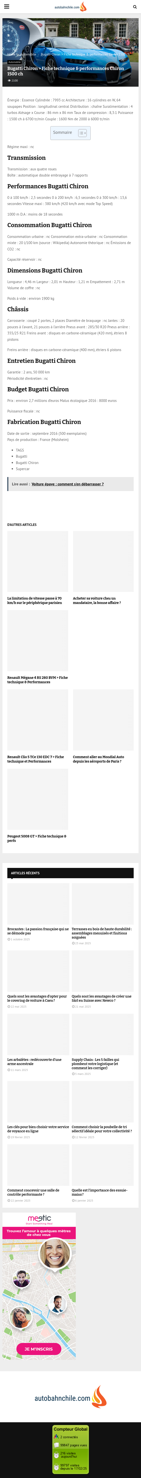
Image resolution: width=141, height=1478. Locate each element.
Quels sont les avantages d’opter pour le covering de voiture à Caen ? (37, 998)
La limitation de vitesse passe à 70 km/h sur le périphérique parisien (34, 600)
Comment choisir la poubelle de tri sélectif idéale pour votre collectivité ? (102, 1129)
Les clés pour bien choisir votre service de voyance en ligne (38, 1129)
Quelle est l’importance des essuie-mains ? (100, 1192)
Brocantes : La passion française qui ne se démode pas (38, 931)
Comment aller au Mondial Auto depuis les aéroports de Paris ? (98, 759)
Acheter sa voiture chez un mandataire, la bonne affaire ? (97, 600)
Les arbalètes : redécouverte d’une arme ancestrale (34, 1062)
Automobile (15, 62)
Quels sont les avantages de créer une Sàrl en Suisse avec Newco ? (102, 998)
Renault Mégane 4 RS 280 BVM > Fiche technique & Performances (37, 680)
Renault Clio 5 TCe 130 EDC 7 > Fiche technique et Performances (35, 759)
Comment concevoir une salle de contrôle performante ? (33, 1192)
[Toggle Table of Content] (80, 133)
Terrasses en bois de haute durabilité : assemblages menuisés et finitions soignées (102, 933)
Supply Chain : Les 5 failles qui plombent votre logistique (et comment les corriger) (95, 1064)
